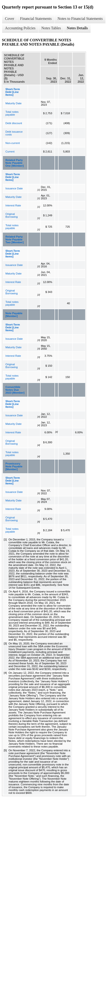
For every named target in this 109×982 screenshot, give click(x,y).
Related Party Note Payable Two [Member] (14, 239)
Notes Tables (51, 28)
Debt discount (13, 123)
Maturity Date (13, 103)
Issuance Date (14, 188)
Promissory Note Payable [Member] (13, 466)
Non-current (12, 143)
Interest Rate (13, 205)
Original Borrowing (11, 215)
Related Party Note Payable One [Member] (14, 163)
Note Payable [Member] (13, 314)
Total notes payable (12, 113)
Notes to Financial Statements (80, 19)
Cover (9, 19)
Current (9, 151)
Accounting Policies (20, 28)
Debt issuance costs (14, 133)
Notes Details (77, 28)
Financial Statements (36, 19)
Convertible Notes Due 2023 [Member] (15, 390)
